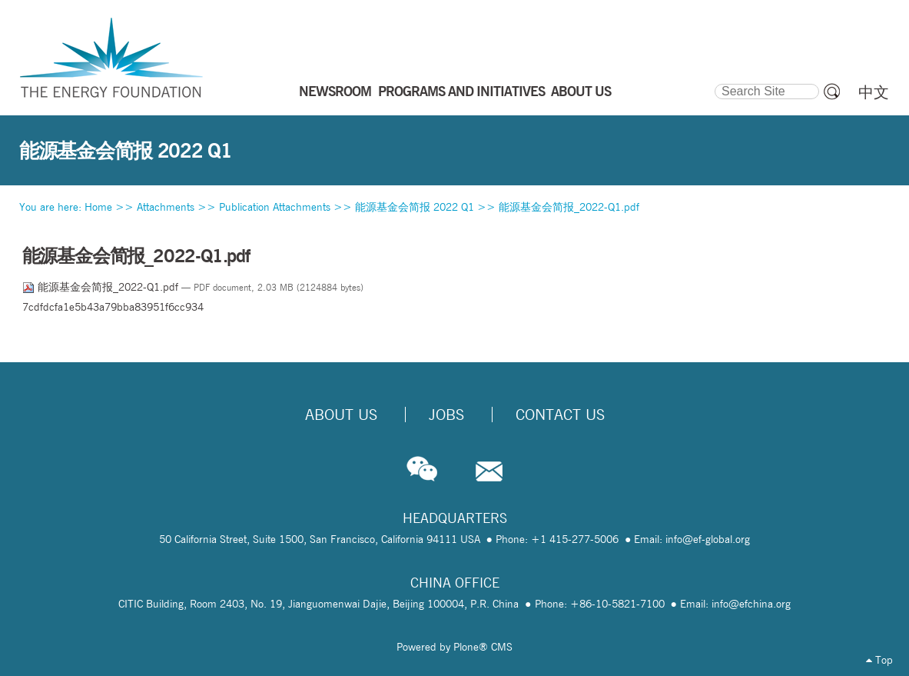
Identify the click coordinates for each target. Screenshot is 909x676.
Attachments (165, 207)
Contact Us (560, 414)
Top (879, 660)
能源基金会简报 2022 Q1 (414, 207)
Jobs (446, 414)
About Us (341, 414)
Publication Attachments (274, 207)
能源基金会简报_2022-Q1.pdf (569, 207)
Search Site (713, 81)
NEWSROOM (335, 90)
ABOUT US (581, 90)
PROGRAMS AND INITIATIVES (461, 90)
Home (98, 207)
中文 (873, 92)
